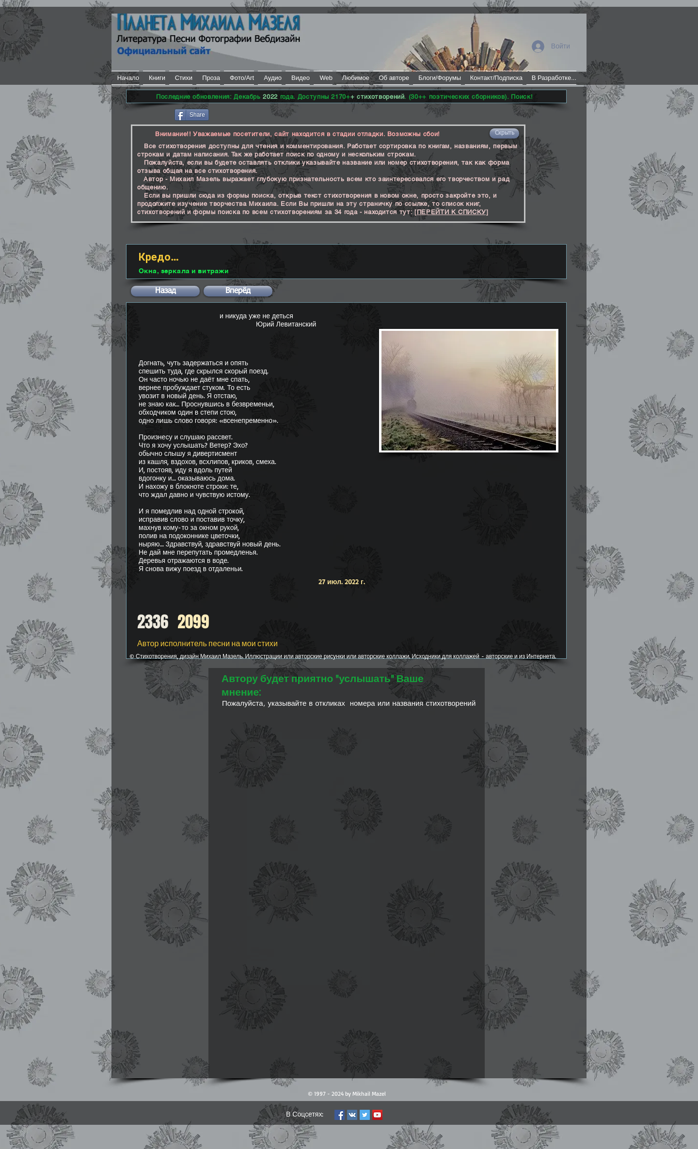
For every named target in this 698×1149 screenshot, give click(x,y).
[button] (504, 133)
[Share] (191, 115)
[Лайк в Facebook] (149, 114)
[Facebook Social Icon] (339, 1115)
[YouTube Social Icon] (377, 1115)
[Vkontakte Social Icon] (352, 1115)
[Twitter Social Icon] (365, 1115)
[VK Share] (239, 114)
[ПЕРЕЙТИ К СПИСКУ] (451, 212)
